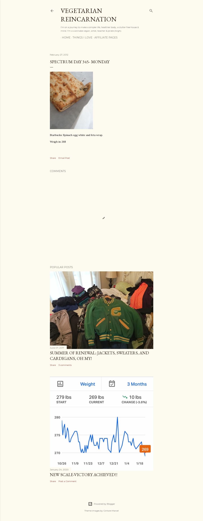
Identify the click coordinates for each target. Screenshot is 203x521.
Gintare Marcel (111, 510)
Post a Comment (67, 481)
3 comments (65, 365)
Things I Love (81, 37)
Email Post (64, 158)
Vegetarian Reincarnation (88, 14)
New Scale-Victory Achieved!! (83, 474)
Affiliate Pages (104, 37)
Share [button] (53, 158)
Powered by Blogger (101, 504)
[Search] (151, 9)
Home (65, 37)
